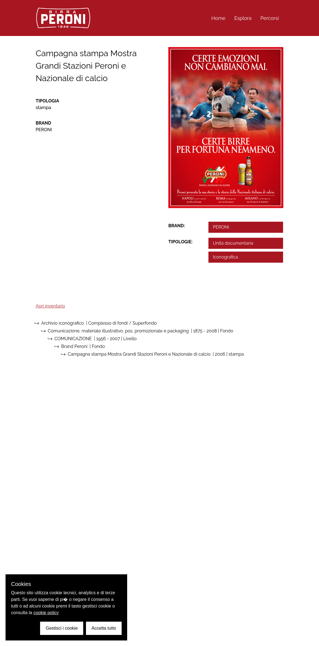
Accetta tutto (103, 628)
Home (218, 18)
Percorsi (269, 18)
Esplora (243, 18)
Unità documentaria (233, 243)
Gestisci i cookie (62, 628)
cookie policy (46, 612)
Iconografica (225, 257)
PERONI (221, 227)
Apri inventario (50, 306)
